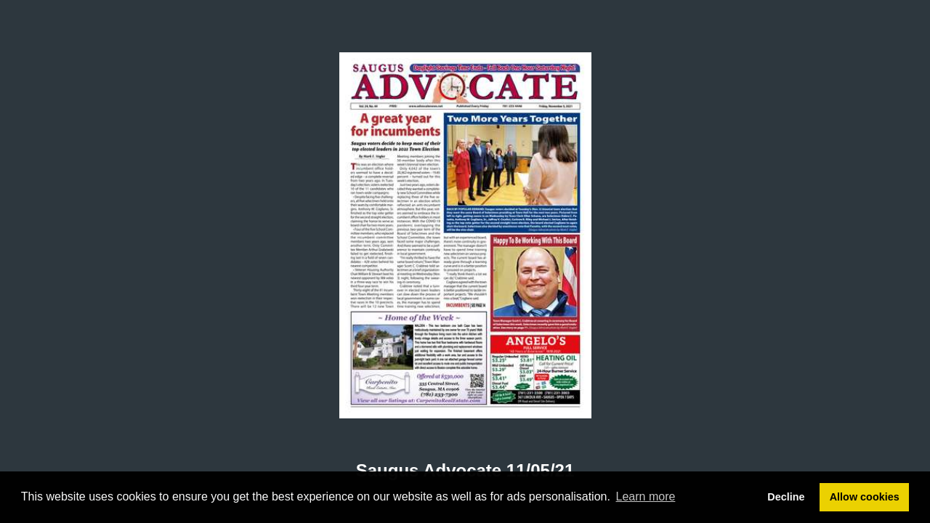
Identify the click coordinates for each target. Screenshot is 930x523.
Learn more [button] (646, 496)
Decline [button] (785, 497)
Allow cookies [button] (864, 497)
